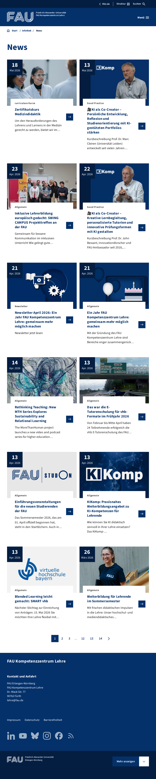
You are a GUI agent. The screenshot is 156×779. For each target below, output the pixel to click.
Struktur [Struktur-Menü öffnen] (123, 4)
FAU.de (104, 4)
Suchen (139, 4)
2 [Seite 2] (62, 641)
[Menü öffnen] (143, 17)
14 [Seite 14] (100, 641)
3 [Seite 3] (69, 641)
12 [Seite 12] (82, 641)
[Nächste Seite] (108, 640)
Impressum (13, 720)
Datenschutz (32, 720)
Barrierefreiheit (53, 720)
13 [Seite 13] (91, 641)
